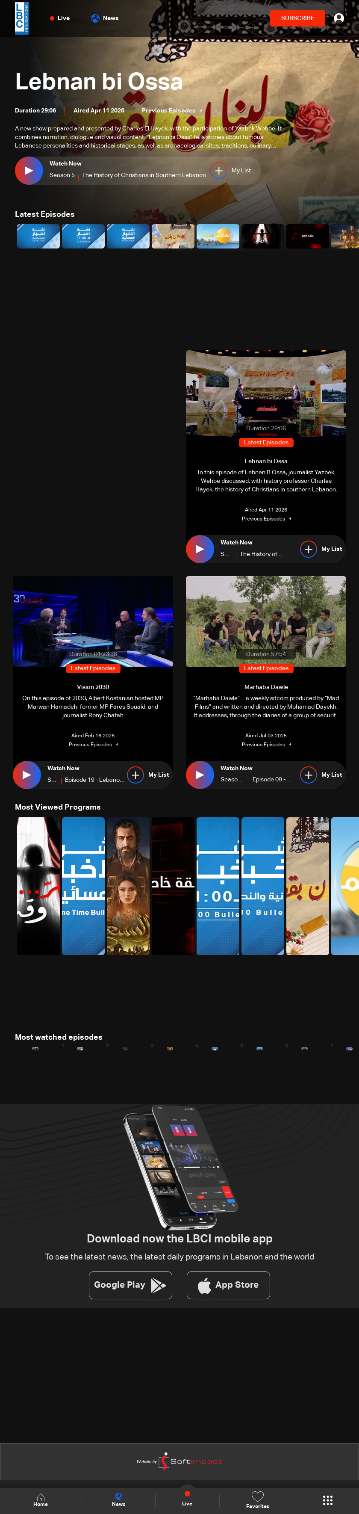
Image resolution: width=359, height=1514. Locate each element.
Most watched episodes (59, 1037)
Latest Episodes (45, 215)
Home (40, 1500)
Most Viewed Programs (58, 807)
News (105, 18)
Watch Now (66, 164)
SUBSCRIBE (297, 18)
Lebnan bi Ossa (101, 83)
